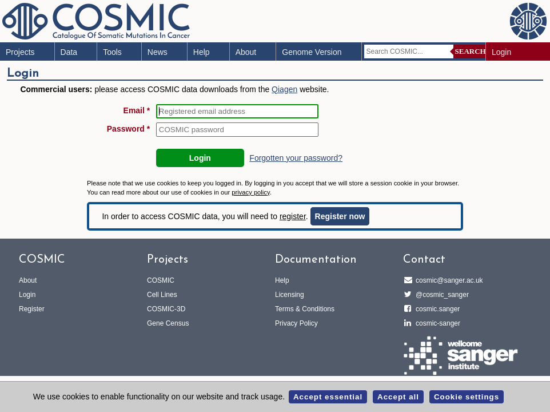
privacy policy (250, 192)
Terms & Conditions (304, 309)
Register (32, 309)
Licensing (289, 295)
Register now (340, 216)
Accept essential (327, 397)
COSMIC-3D (166, 309)
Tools (112, 52)
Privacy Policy (296, 323)
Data (69, 52)
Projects (20, 52)
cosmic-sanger (436, 323)
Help (201, 52)
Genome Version (311, 52)
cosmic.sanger (436, 309)
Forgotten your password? (295, 158)
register (293, 216)
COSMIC (160, 280)
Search (470, 51)
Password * (128, 128)
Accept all (398, 397)
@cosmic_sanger (440, 295)
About (246, 52)
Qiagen (284, 89)
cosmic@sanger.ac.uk (447, 280)
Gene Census (168, 323)
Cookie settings (466, 397)
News (158, 52)
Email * (136, 110)
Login (501, 52)
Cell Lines (162, 295)
